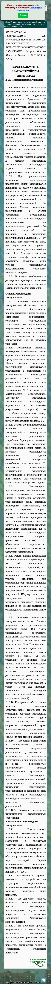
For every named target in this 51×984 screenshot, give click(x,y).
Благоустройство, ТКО (35, 22)
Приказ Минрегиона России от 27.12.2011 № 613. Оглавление (24, 25)
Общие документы (13, 22)
